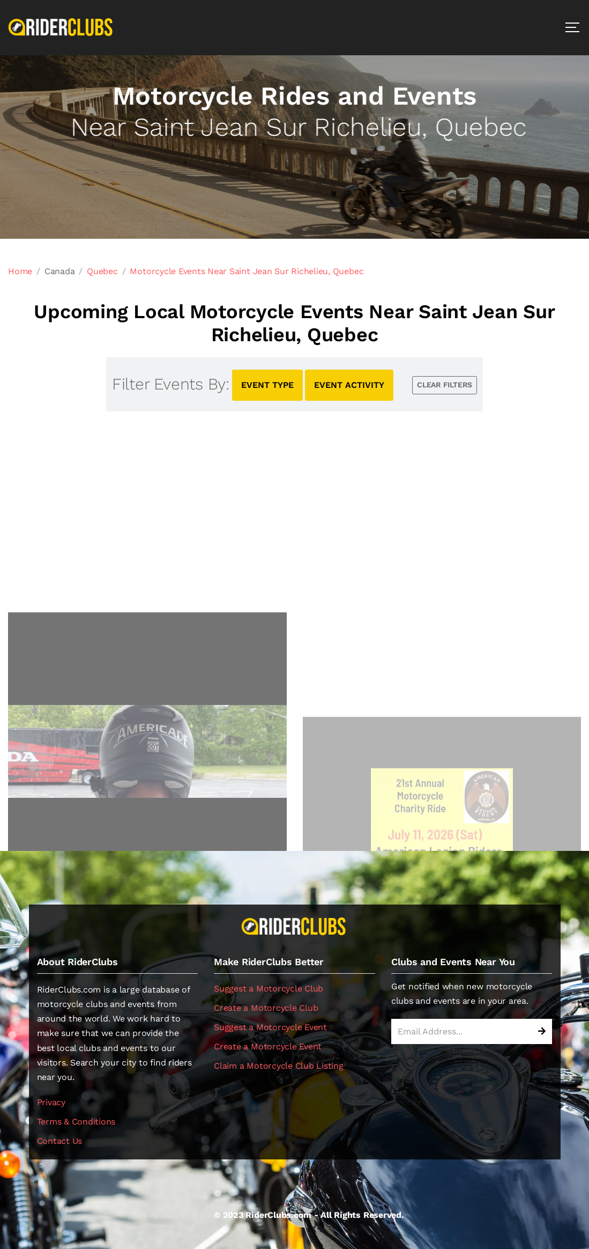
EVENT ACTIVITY (349, 385)
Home (20, 271)
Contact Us (60, 1141)
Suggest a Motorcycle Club (268, 988)
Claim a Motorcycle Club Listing (279, 1066)
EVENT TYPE (267, 385)
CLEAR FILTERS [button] (444, 384)
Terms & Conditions (76, 1121)
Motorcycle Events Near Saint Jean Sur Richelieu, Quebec (246, 271)
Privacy (51, 1102)
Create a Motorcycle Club (266, 1008)
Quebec (102, 271)
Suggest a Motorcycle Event (270, 1027)
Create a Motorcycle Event (268, 1046)
